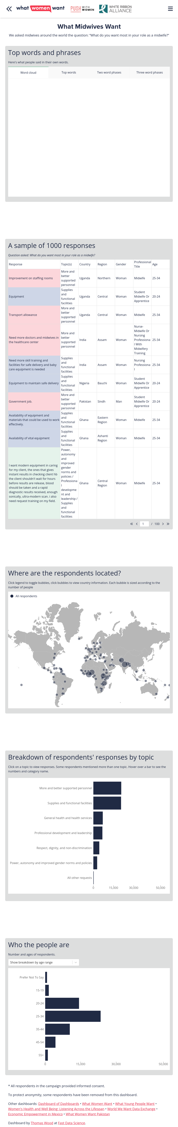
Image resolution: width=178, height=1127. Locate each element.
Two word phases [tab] (109, 72)
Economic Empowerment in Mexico (35, 1114)
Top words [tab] (68, 72)
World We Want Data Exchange (131, 1109)
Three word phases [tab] (150, 72)
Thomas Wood (42, 1123)
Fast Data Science (71, 1123)
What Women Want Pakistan (88, 1114)
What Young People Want (134, 1103)
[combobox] (10, 962)
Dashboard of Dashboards (58, 1103)
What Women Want (97, 1103)
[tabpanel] (89, 137)
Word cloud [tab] (28, 73)
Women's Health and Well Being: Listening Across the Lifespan (56, 1109)
